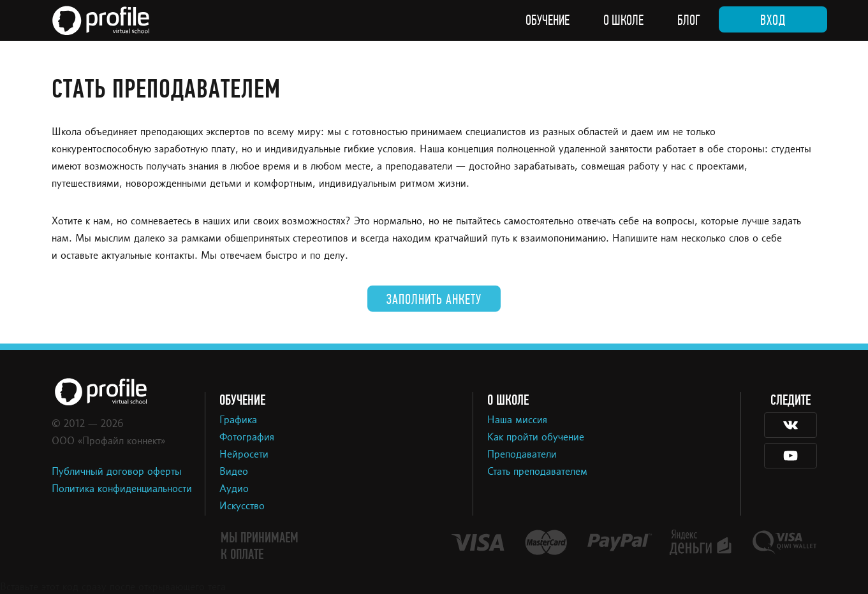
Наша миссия (517, 421)
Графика (238, 421)
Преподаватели (522, 455)
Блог (688, 20)
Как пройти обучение (535, 438)
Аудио (234, 489)
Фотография (246, 438)
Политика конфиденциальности (122, 489)
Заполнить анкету (434, 299)
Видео (233, 472)
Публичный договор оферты (117, 472)
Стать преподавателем (537, 472)
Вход (773, 20)
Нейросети (243, 455)
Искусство (242, 507)
